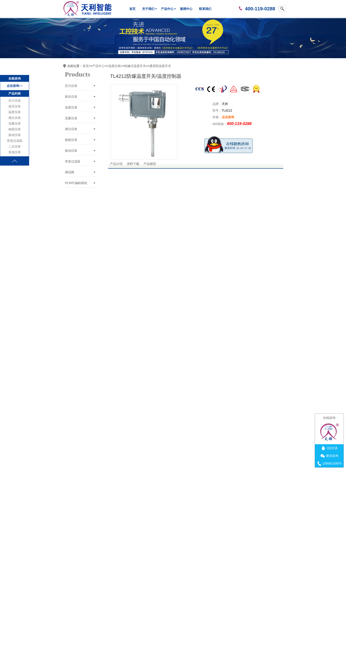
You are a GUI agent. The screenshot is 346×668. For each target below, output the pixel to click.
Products (77, 74)
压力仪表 (14, 100)
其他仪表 (14, 152)
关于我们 (148, 9)
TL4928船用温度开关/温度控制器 (142, 600)
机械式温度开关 (135, 66)
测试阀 (69, 172)
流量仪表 (14, 123)
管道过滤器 (14, 140)
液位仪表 (14, 117)
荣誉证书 (155, 632)
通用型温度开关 (160, 66)
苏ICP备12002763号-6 (169, 655)
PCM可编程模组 (76, 183)
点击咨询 (228, 117)
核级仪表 (14, 129)
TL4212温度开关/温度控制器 (139, 596)
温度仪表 (14, 112)
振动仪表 (14, 135)
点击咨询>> (15, 86)
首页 (132, 9)
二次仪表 (14, 146)
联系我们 (205, 9)
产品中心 (167, 9)
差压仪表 (14, 106)
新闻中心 (186, 9)
